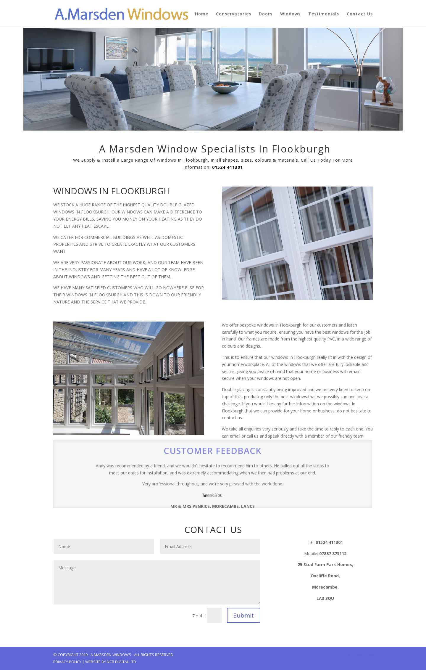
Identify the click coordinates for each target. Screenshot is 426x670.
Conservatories (233, 14)
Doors (265, 14)
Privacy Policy (67, 661)
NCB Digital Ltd (121, 661)
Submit (243, 615)
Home (201, 14)
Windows (290, 14)
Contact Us (360, 14)
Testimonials (323, 14)
